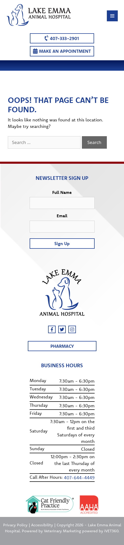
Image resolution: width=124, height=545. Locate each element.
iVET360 (111, 530)
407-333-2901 (61, 38)
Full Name (62, 192)
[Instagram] (72, 329)
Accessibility (42, 524)
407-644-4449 (79, 477)
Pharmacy (62, 346)
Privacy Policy (15, 524)
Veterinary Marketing (62, 530)
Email (62, 215)
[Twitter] (62, 329)
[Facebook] (52, 329)
